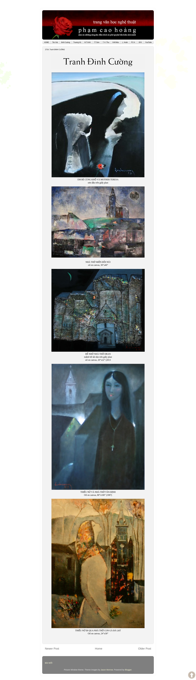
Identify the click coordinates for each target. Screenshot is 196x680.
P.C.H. (133, 42)
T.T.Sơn (96, 42)
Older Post (144, 648)
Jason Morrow (107, 670)
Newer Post (52, 648)
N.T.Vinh (88, 42)
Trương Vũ (77, 42)
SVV (140, 42)
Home (98, 648)
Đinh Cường (65, 42)
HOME (46, 42)
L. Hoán (125, 42)
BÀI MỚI (48, 663)
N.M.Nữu (116, 42)
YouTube (148, 42)
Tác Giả (55, 42)
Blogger (128, 670)
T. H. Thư (106, 42)
